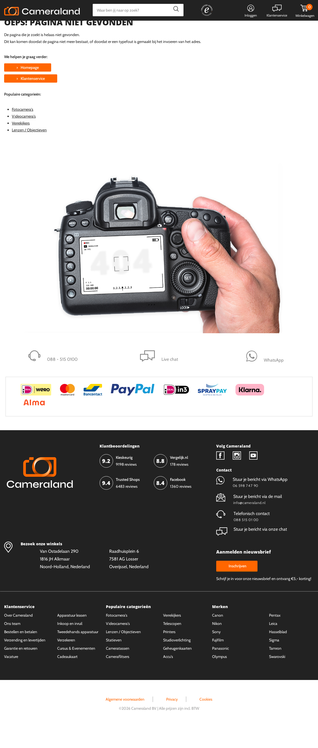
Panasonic (220, 668)
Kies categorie (24, 28)
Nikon (217, 644)
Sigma (274, 660)
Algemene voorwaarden (125, 719)
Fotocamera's (22, 130)
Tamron (275, 668)
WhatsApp (219, 29)
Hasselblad (278, 652)
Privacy (172, 719)
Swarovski (277, 677)
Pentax (275, 635)
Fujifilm (218, 660)
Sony (216, 652)
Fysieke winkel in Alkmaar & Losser (270, 29)
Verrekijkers (21, 143)
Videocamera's (24, 136)
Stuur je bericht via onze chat (251, 549)
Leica (273, 644)
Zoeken (174, 10)
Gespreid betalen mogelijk (178, 29)
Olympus (219, 677)
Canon (217, 635)
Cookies (205, 719)
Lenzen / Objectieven (29, 150)
